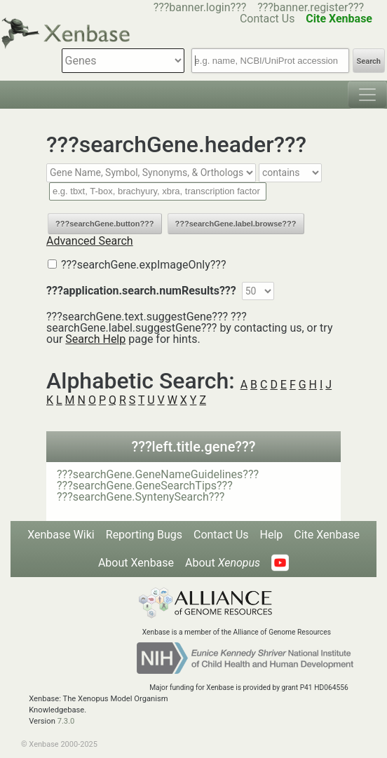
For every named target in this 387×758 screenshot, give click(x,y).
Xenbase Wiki (61, 534)
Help (271, 534)
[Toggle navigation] (367, 95)
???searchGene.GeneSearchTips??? (145, 485)
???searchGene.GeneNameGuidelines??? (158, 474)
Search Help (95, 339)
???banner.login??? (200, 7)
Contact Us (221, 534)
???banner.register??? (310, 7)
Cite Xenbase (327, 534)
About (222, 562)
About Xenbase (136, 562)
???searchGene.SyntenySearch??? (140, 496)
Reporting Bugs (144, 534)
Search (369, 61)
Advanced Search (89, 241)
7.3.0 (66, 721)
